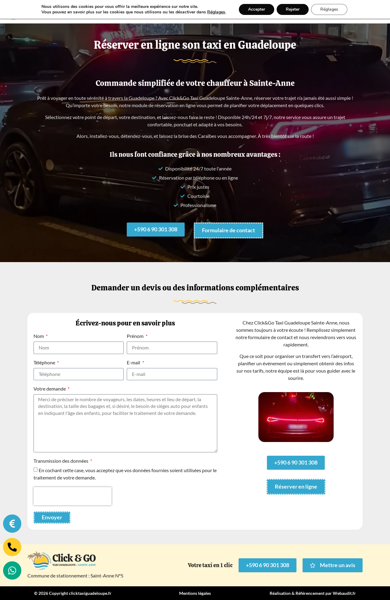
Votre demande (50, 388)
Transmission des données (61, 461)
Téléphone (45, 362)
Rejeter (293, 9)
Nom (39, 336)
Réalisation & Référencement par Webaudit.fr (313, 593)
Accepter (256, 9)
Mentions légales (195, 593)
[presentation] (73, 496)
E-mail (134, 362)
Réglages (216, 12)
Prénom (135, 336)
